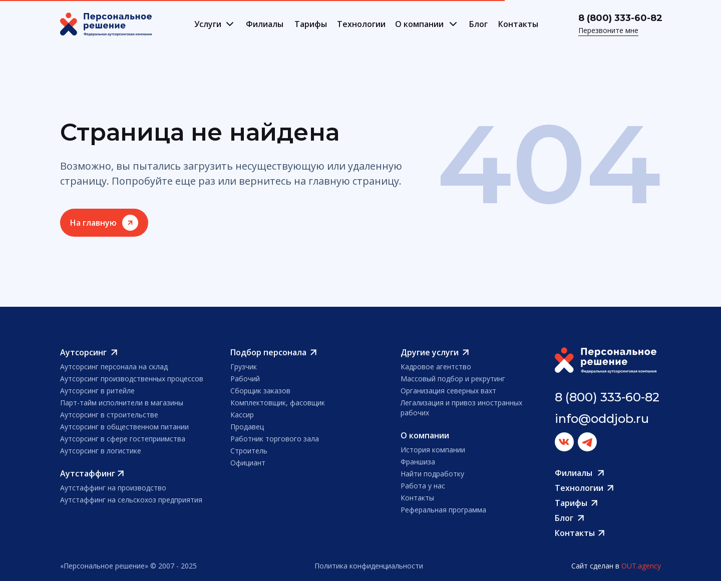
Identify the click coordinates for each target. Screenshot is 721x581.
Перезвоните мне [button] (608, 30)
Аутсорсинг (83, 352)
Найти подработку (432, 473)
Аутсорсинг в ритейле (97, 390)
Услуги (207, 24)
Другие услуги (430, 352)
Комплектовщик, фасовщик (277, 402)
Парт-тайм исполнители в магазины (121, 402)
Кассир (242, 414)
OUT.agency (641, 565)
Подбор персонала (268, 352)
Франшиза (418, 461)
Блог (478, 24)
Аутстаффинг (87, 473)
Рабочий (245, 378)
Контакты (518, 24)
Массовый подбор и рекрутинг (453, 378)
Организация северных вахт (448, 390)
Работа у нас (423, 485)
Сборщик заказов (260, 390)
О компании (419, 24)
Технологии (361, 24)
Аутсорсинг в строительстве (109, 414)
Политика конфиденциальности (368, 565)
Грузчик (243, 366)
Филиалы (264, 24)
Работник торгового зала (274, 438)
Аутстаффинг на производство (113, 487)
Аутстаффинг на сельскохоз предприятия (131, 499)
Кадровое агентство (436, 366)
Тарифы (310, 24)
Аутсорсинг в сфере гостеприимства (122, 438)
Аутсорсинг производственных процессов (131, 378)
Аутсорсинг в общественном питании (124, 426)
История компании (433, 449)
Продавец (247, 426)
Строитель (248, 450)
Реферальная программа (443, 509)
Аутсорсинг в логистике (100, 450)
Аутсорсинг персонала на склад (114, 366)
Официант (247, 462)
